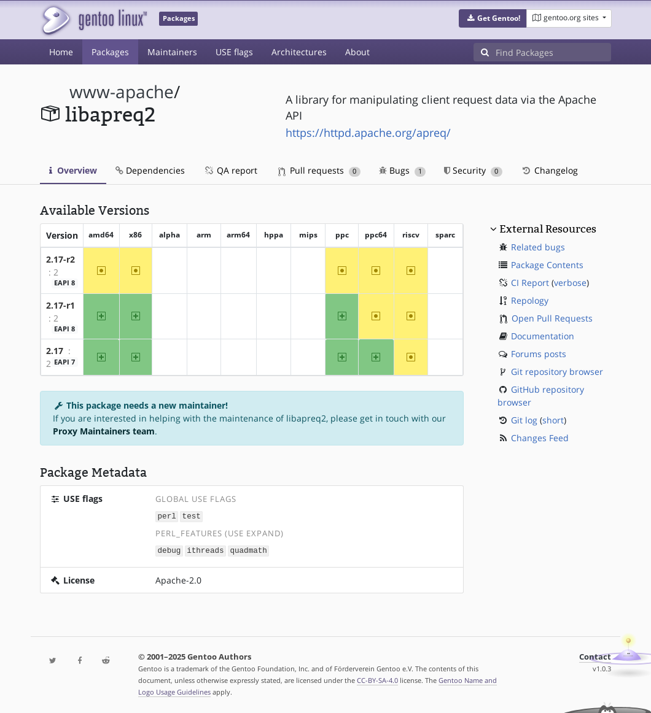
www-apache (121, 91)
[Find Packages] (553, 52)
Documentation (542, 336)
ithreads (205, 549)
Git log (524, 420)
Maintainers (172, 52)
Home (61, 52)
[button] (493, 18)
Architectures (299, 52)
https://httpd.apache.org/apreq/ (368, 132)
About (357, 52)
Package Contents (547, 265)
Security (473, 170)
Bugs (402, 170)
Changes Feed (540, 438)
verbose (570, 282)
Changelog (549, 170)
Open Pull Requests (552, 318)
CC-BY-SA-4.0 (377, 679)
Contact (595, 655)
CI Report (530, 282)
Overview (73, 170)
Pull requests (319, 170)
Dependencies (150, 170)
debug (169, 549)
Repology (529, 300)
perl (167, 516)
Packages (110, 52)
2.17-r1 (60, 305)
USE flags (234, 52)
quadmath (248, 549)
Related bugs (538, 247)
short (553, 420)
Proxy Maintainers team (104, 431)
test (191, 516)
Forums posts (538, 354)
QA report (230, 170)
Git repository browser (557, 371)
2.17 (54, 350)
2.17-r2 (60, 259)
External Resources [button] (547, 229)
